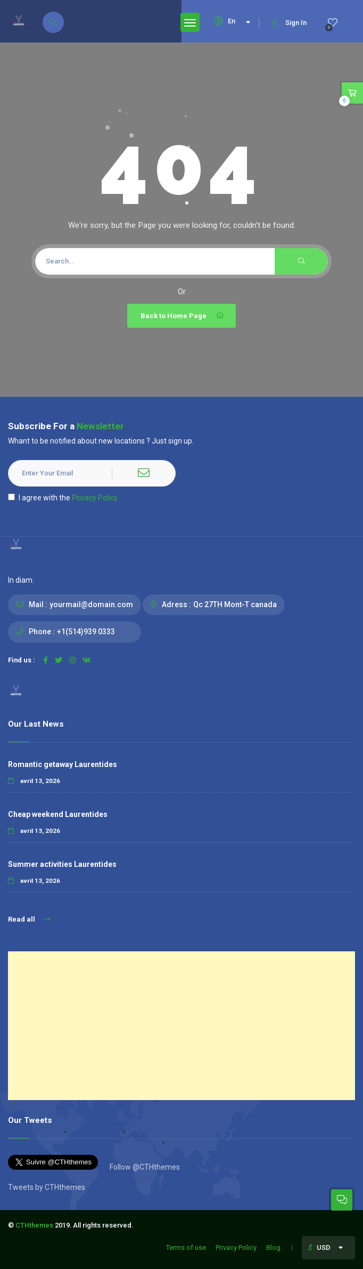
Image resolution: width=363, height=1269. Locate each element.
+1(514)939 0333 (86, 631)
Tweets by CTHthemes (46, 1187)
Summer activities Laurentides (62, 864)
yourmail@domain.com (91, 604)
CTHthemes (34, 1225)
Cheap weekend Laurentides (58, 814)
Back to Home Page (183, 315)
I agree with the (63, 497)
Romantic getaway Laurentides (62, 764)
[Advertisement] (181, 1025)
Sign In (289, 23)
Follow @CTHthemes (144, 1167)
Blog (273, 1247)
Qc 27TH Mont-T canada (235, 604)
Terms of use (186, 1247)
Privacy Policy (95, 497)
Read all (29, 919)
